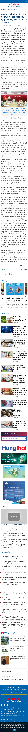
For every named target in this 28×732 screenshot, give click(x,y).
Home (3, 9)
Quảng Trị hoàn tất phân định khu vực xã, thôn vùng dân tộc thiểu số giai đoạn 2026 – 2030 (14, 604)
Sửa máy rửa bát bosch (7, 676)
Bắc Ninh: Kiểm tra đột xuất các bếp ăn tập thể (19, 367)
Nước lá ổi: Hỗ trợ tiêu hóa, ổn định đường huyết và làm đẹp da (20, 318)
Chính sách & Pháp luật (19, 690)
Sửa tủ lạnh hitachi (6, 671)
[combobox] (14, 438)
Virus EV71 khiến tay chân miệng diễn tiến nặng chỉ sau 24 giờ (20, 402)
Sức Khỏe (14, 9)
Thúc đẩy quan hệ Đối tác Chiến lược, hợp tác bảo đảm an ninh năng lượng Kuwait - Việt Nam (14, 567)
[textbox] (14, 438)
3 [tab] (16, 310)
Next (22, 310)
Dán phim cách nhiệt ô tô (8, 674)
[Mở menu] (2, 1)
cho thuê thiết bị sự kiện (11, 679)
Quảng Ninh (5, 274)
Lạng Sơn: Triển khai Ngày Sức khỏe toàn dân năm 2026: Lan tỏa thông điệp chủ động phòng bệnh (20, 378)
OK (14, 729)
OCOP (6, 692)
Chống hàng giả (9, 633)
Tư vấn (11, 692)
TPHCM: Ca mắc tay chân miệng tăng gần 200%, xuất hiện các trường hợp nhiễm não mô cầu (20, 355)
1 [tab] (12, 310)
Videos (22, 692)
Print (4, 270)
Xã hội (9, 9)
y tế (12, 274)
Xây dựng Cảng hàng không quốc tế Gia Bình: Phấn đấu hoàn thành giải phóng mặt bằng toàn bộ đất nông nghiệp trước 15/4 (14, 617)
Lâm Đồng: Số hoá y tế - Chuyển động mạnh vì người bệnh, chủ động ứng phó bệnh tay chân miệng (20, 330)
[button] (26, 1)
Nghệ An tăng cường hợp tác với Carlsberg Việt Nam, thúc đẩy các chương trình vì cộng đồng (14, 611)
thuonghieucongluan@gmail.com (12, 715)
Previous (5, 310)
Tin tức (7, 687)
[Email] (7, 705)
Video (3, 506)
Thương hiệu (19, 687)
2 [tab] (14, 310)
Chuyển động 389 (7, 690)
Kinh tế (12, 687)
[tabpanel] (15, 296)
